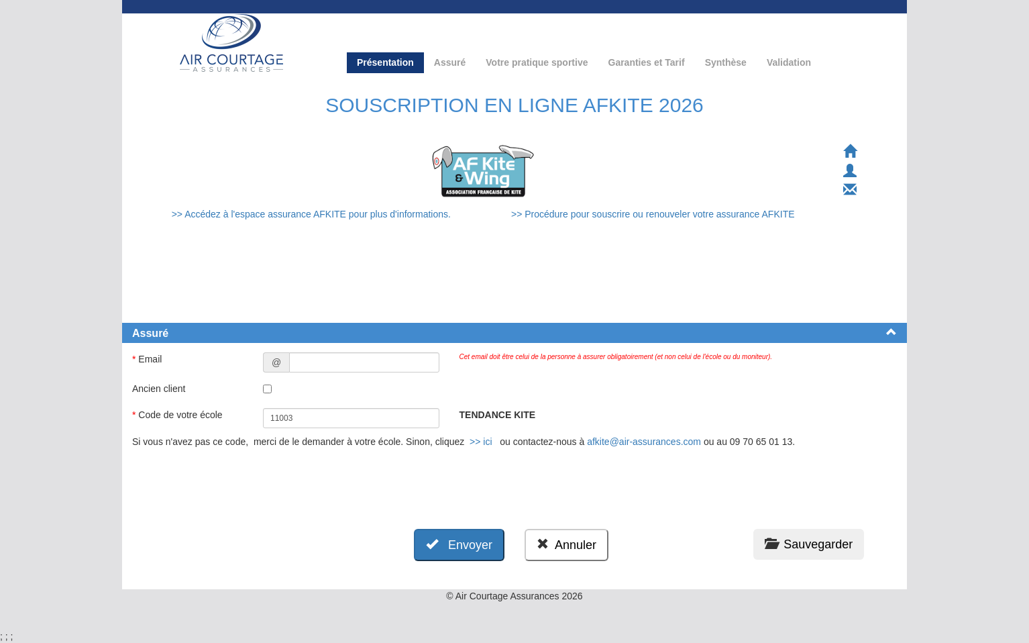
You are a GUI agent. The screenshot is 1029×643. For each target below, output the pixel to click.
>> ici (481, 441)
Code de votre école (178, 414)
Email (148, 359)
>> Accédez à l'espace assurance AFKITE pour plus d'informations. (312, 214)
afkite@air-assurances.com (644, 441)
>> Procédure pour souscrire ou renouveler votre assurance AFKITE (653, 214)
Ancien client (160, 388)
